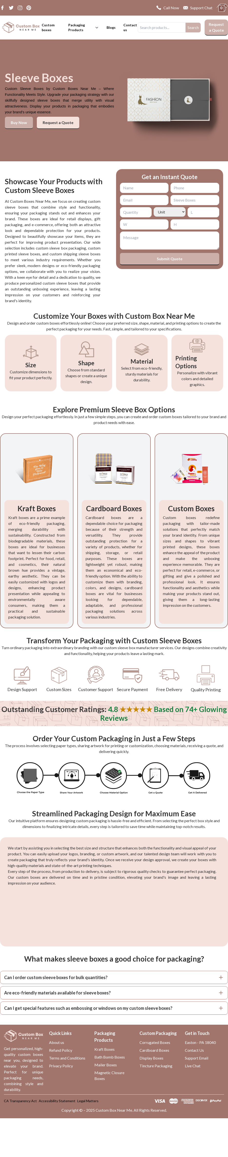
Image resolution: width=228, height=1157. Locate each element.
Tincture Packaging (155, 1065)
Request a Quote (216, 27)
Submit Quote (169, 258)
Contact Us (194, 1050)
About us (56, 1042)
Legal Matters (88, 1101)
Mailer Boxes (105, 1064)
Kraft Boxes (104, 1049)
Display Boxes (151, 1058)
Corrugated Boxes (154, 1042)
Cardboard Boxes (154, 1050)
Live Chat (192, 1065)
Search (193, 27)
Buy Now (19, 122)
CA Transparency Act (20, 1101)
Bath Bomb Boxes (109, 1057)
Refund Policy (60, 1050)
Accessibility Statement (57, 1101)
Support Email (196, 1058)
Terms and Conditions (67, 1058)
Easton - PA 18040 (200, 1042)
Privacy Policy (61, 1065)
